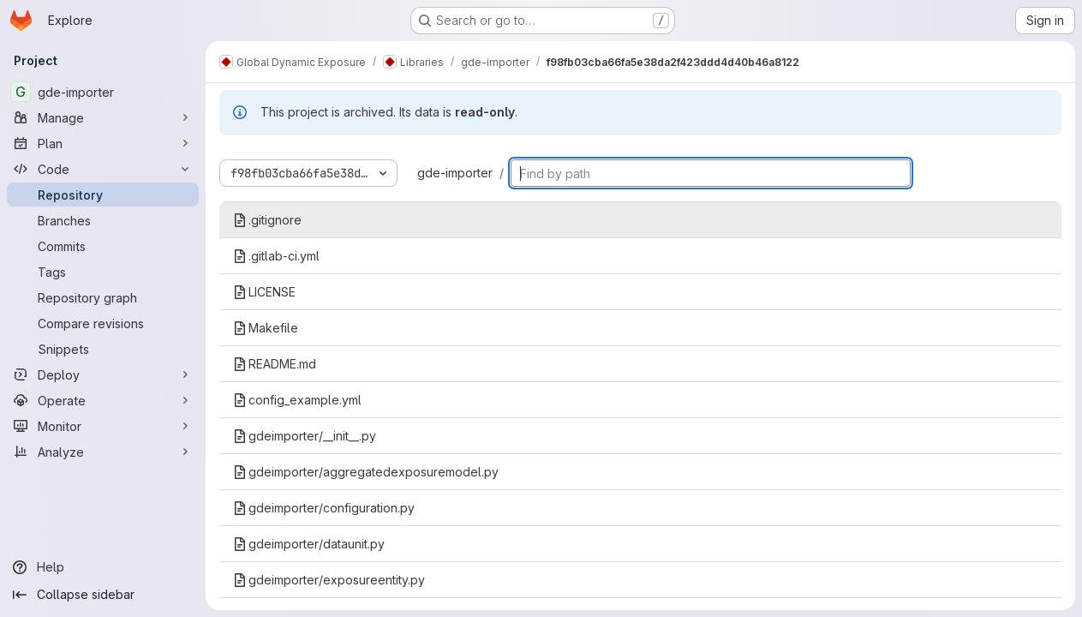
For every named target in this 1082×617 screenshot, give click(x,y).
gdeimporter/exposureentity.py (329, 579)
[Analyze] (103, 452)
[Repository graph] (103, 297)
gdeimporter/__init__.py (304, 435)
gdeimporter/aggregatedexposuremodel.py (366, 471)
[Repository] (103, 195)
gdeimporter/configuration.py (324, 507)
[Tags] (103, 272)
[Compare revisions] (103, 323)
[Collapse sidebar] (103, 595)
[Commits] (103, 246)
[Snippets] (103, 349)
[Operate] (103, 400)
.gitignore (267, 220)
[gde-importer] (103, 92)
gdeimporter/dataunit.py (309, 543)
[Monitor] (103, 426)
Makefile (265, 327)
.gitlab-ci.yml (276, 256)
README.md (274, 363)
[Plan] (103, 143)
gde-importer (455, 172)
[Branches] (103, 220)
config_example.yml (297, 399)
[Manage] (103, 117)
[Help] (103, 567)
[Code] (103, 169)
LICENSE (264, 292)
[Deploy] (103, 374)
